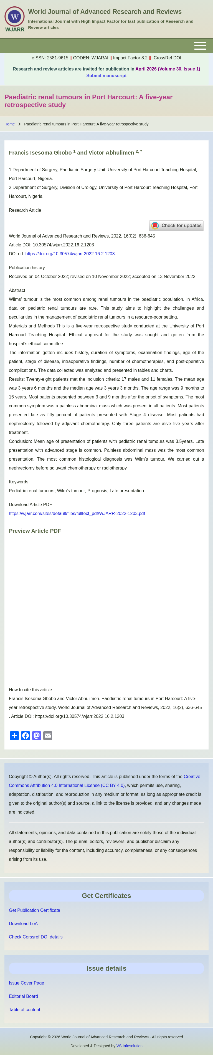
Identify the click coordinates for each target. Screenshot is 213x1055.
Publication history (27, 267)
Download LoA (23, 923)
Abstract (17, 290)
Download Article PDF (30, 504)
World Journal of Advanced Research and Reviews (105, 11)
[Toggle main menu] (106, 46)
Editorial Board (23, 996)
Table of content (24, 1009)
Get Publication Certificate (34, 910)
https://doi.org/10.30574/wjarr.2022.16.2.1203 (70, 253)
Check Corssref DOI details (36, 937)
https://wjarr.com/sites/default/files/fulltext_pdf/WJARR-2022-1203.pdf (77, 513)
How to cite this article (30, 689)
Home (9, 124)
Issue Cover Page (26, 983)
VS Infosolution (129, 1046)
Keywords (18, 481)
